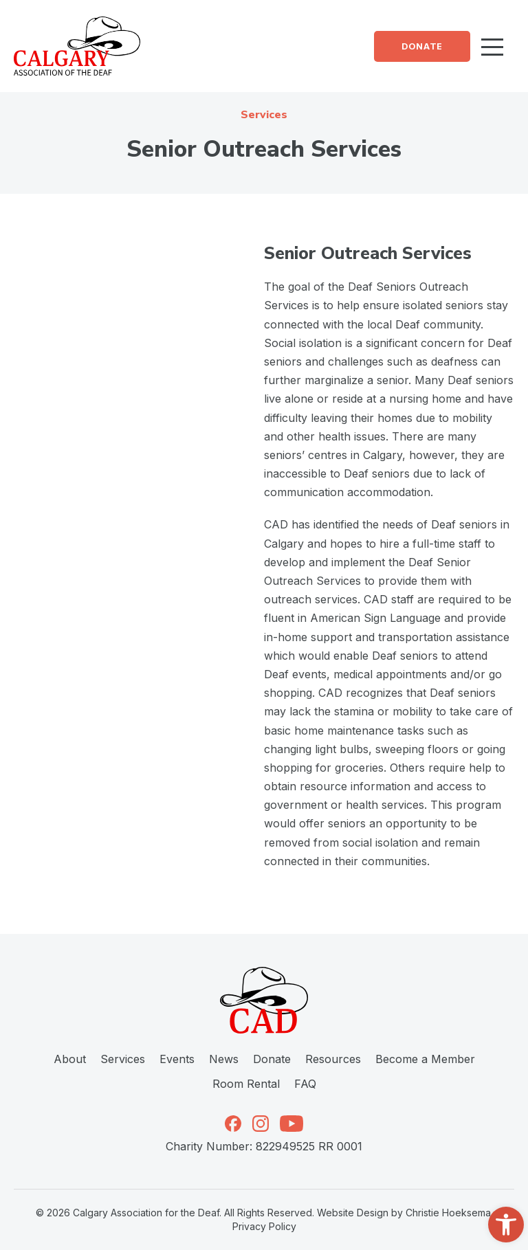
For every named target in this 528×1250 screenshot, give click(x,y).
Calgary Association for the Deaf (146, 1212)
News (224, 1059)
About (70, 1059)
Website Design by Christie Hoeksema (404, 1212)
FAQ (305, 1084)
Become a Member (425, 1059)
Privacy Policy (264, 1226)
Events (177, 1059)
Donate (422, 46)
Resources (333, 1059)
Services (122, 1059)
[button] (506, 1224)
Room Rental (246, 1084)
